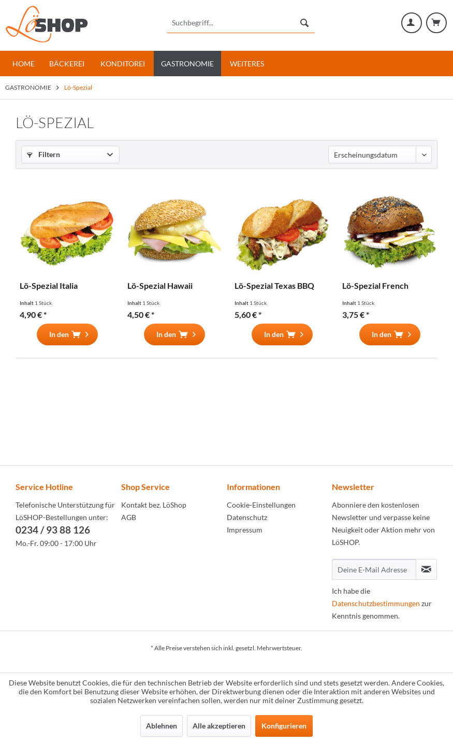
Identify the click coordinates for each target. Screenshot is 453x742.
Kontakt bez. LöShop (153, 504)
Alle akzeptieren (219, 725)
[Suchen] (304, 22)
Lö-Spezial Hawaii (160, 285)
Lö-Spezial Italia (49, 285)
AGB (128, 517)
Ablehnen (161, 725)
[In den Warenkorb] (67, 334)
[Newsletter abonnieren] (426, 569)
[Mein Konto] (411, 22)
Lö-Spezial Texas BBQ (274, 285)
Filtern (43, 154)
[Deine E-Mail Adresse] (374, 569)
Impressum (244, 529)
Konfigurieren (283, 725)
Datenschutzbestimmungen (376, 603)
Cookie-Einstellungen (261, 504)
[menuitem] (240, 22)
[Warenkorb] (436, 22)
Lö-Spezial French (375, 285)
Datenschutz (247, 517)
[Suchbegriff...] (240, 22)
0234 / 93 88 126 (53, 530)
